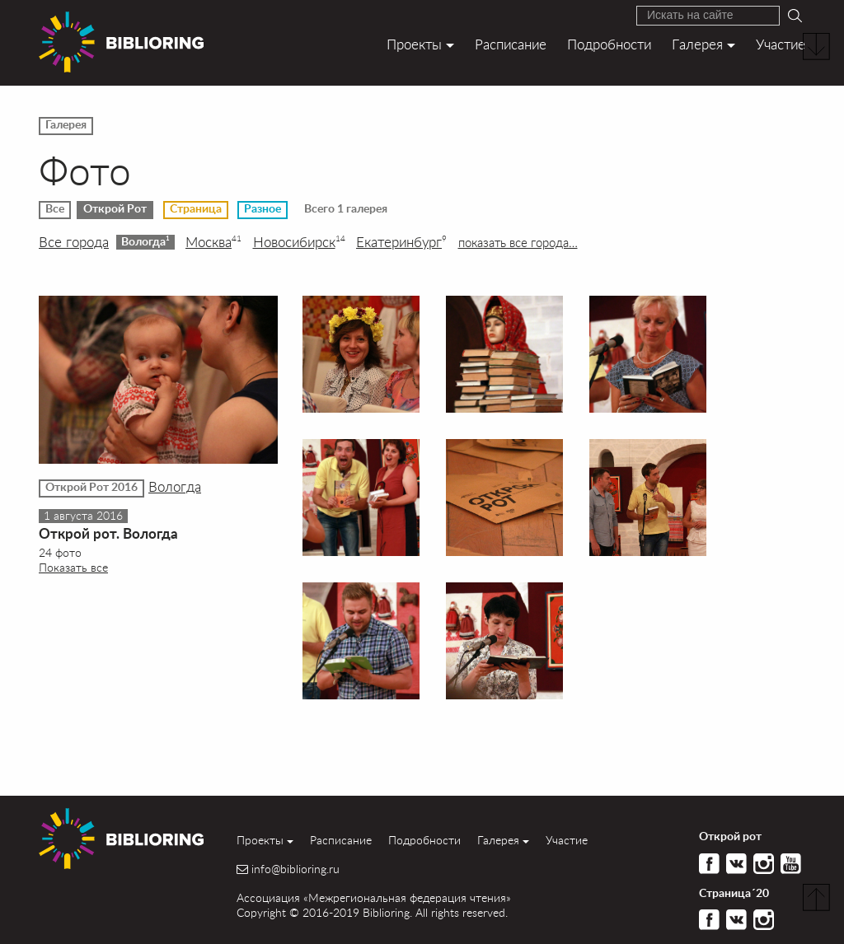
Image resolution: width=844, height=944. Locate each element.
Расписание (510, 44)
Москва (213, 242)
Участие (780, 44)
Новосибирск (299, 242)
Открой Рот (115, 209)
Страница (196, 209)
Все (54, 209)
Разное (262, 209)
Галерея (697, 44)
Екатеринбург (401, 242)
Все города (74, 242)
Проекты (414, 44)
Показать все (73, 567)
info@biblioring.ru (295, 869)
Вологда (145, 241)
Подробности (609, 44)
